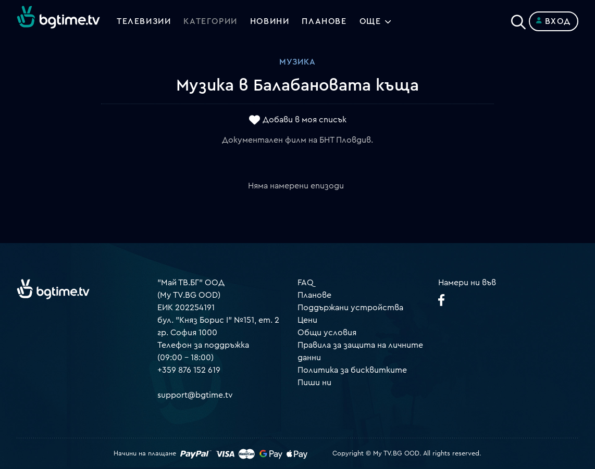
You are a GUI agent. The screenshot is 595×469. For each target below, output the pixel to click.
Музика (297, 62)
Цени (307, 320)
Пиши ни (314, 382)
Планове (314, 295)
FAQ (306, 282)
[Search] (518, 19)
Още (370, 21)
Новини (270, 21)
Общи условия (327, 332)
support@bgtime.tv (195, 395)
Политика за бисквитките (352, 370)
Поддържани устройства (350, 307)
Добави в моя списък (304, 120)
